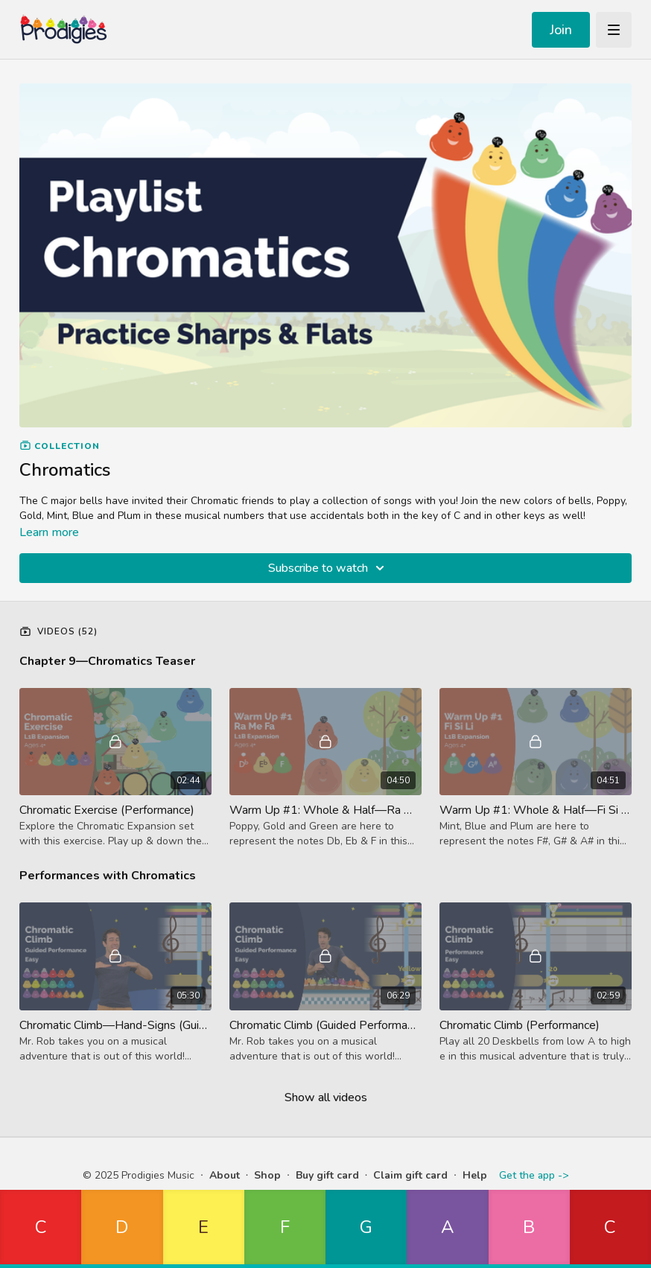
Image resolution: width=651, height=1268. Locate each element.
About (224, 1175)
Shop (267, 1175)
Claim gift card (410, 1175)
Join (561, 30)
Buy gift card (327, 1175)
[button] (40, 1229)
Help (475, 1175)
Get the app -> (533, 1175)
